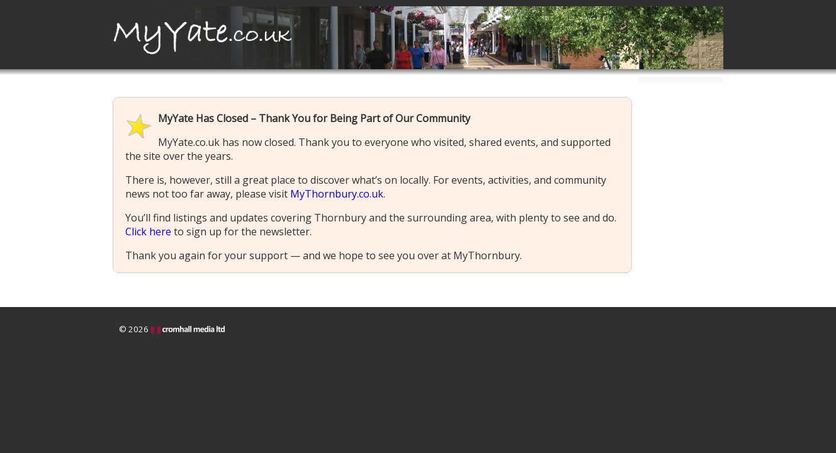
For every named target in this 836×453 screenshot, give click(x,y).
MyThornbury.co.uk (336, 194)
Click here (148, 231)
